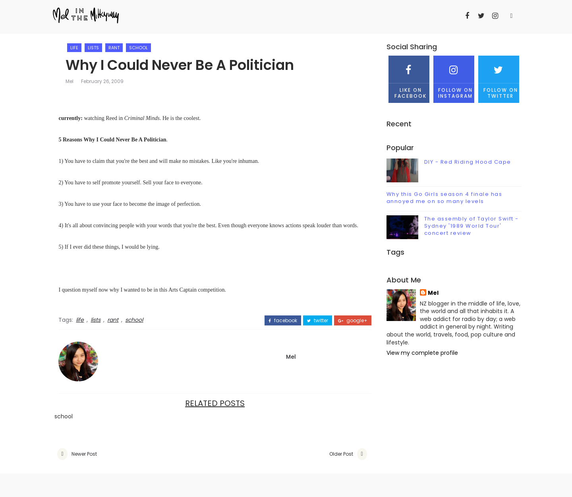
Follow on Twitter (495, 77)
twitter (308, 320)
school (142, 47)
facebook (273, 320)
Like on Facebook (405, 77)
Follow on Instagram (450, 77)
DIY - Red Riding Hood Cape (464, 162)
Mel (73, 81)
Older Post (331, 454)
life (78, 47)
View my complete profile (419, 353)
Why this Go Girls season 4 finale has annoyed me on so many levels (441, 198)
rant (118, 47)
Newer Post (87, 454)
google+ (343, 320)
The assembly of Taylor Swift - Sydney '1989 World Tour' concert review (468, 226)
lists (97, 47)
